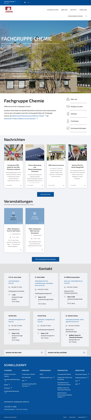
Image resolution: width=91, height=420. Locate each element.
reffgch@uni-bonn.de (41, 281)
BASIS (7, 385)
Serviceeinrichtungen (75, 16)
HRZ (77, 384)
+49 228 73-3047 (45, 326)
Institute (73, 10)
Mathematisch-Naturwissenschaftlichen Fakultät (29, 116)
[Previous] (85, 91)
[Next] (89, 91)
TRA (24, 381)
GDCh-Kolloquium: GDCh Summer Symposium (35, 231)
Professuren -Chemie (28, 374)
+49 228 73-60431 (74, 326)
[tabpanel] (45, 56)
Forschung (83, 10)
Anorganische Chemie (64, 374)
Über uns (64, 10)
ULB (77, 381)
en (28, 2)
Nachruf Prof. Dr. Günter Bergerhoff (77, 166)
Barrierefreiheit (82, 417)
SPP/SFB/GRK (26, 377)
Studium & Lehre (52, 10)
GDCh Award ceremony (56, 165)
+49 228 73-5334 (42, 289)
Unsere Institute (7, 47)
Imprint (65, 417)
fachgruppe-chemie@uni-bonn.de (16, 401)
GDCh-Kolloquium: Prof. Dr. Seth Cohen (13, 230)
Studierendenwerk (82, 377)
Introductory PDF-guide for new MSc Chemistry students (13, 167)
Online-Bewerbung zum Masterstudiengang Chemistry (34, 168)
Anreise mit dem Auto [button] (13, 353)
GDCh (41, 374)
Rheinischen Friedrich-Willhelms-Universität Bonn (21, 119)
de (25, 2)
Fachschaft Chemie (82, 374)
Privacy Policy (72, 417)
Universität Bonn (10, 1)
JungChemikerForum (47, 377)
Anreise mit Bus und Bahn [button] (57, 353)
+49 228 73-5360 (16, 326)
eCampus (8, 388)
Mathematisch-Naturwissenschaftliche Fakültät (64, 395)
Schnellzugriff (15, 365)
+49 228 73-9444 (72, 287)
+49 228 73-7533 (16, 287)
